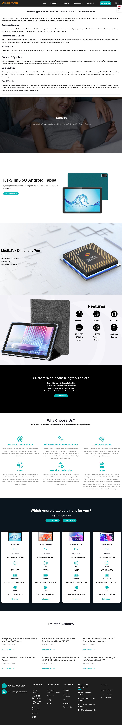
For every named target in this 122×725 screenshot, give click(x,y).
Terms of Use (106, 694)
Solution (66, 3)
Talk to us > (53, 520)
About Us (66, 690)
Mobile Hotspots (35, 691)
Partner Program (66, 695)
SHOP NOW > (70, 520)
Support (50, 696)
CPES (34, 717)
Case (49, 703)
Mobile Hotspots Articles (84, 694)
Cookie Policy (106, 698)
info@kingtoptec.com (17, 692)
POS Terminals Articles (87, 710)
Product (53, 3)
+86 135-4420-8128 (16, 686)
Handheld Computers (36, 697)
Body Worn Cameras (36, 703)
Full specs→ (15, 599)
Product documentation (53, 691)
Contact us (105, 3)
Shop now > (61, 396)
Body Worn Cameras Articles (86, 705)
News (65, 700)
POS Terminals (36, 708)
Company (90, 3)
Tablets (35, 713)
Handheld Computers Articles (86, 699)
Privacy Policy (107, 690)
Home (44, 3)
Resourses (77, 3)
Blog (49, 700)
